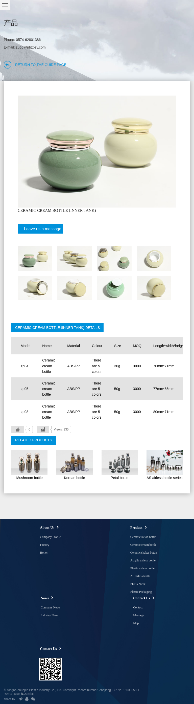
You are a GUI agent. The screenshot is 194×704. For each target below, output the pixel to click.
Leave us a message (40, 230)
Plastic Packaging (141, 592)
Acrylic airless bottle (143, 560)
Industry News (49, 615)
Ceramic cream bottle (143, 545)
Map (136, 623)
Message (138, 615)
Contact (137, 607)
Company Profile (50, 537)
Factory (44, 545)
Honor (44, 552)
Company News (50, 607)
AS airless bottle (140, 576)
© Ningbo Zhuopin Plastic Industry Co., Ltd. (33, 690)
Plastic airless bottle (142, 568)
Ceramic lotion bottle (143, 537)
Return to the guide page (40, 65)
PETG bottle (138, 584)
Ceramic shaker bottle (143, 552)
